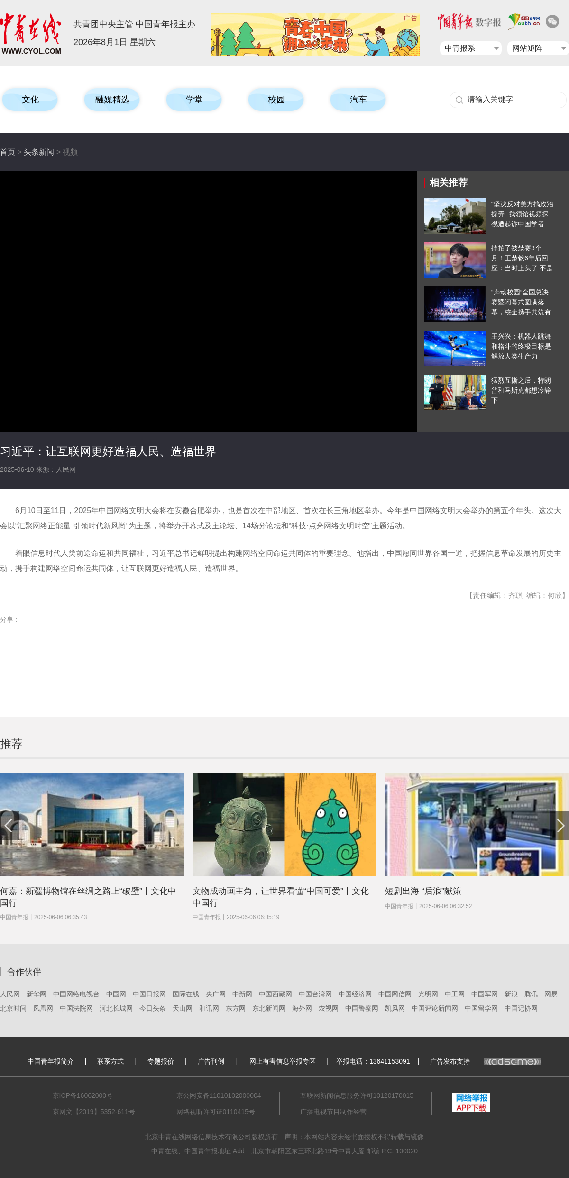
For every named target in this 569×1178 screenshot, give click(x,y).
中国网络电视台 (76, 994)
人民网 (10, 994)
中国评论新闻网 (435, 1008)
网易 (551, 994)
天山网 (183, 1008)
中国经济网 (355, 994)
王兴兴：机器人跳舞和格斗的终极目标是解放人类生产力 (521, 346)
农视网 (329, 1008)
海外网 (302, 1008)
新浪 (511, 994)
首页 (7, 152)
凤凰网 (43, 1008)
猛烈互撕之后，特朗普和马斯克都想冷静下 (521, 390)
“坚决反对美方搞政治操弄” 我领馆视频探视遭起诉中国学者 (522, 214)
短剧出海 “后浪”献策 (423, 891)
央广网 (216, 994)
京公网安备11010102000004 (218, 1095)
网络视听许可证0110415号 (216, 1111)
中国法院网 (76, 1008)
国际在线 (186, 994)
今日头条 (152, 1008)
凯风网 (395, 1008)
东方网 (236, 1008)
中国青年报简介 (51, 1061)
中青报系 (460, 48)
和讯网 (209, 1008)
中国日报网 (149, 994)
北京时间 (13, 1008)
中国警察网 (361, 1008)
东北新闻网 (268, 1008)
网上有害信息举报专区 (282, 1061)
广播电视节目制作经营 (333, 1111)
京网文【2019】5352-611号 (94, 1111)
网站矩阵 (527, 48)
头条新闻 (39, 152)
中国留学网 (481, 1008)
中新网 (242, 994)
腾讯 (531, 994)
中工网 (455, 994)
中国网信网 (395, 994)
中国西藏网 (275, 994)
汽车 (358, 99)
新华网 (36, 994)
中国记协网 (521, 1008)
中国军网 (484, 994)
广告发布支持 (485, 1061)
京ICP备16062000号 (83, 1095)
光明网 (428, 994)
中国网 (116, 994)
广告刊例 (211, 1061)
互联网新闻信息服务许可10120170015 (357, 1095)
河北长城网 (116, 1008)
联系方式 (110, 1061)
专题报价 (160, 1061)
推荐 (11, 743)
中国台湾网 (315, 994)
